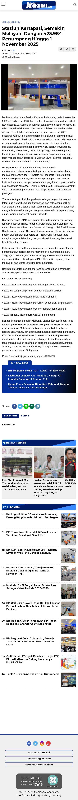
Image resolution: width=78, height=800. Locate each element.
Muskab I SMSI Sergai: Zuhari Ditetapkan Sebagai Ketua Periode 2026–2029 (31, 587)
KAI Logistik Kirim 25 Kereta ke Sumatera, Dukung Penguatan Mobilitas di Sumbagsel (32, 516)
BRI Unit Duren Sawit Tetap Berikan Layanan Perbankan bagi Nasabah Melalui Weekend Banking (33, 606)
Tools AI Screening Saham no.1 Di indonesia (32, 674)
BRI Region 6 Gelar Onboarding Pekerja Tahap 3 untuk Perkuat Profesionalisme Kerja (30, 641)
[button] (73, 49)
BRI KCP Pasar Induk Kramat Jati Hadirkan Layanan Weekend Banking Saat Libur (31, 551)
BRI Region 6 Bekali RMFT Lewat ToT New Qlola (36, 370)
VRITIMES (49, 356)
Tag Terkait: (10, 415)
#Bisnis (25, 415)
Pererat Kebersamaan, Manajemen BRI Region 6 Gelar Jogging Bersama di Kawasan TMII (30, 570)
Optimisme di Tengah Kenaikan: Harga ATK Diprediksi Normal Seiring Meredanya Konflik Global (32, 659)
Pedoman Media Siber (39, 764)
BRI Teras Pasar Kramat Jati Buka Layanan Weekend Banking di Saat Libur (31, 534)
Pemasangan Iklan (39, 758)
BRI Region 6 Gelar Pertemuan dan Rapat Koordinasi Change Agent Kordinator (31, 622)
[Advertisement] (24, 711)
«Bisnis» (15, 22)
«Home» (6, 22)
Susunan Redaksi (39, 752)
